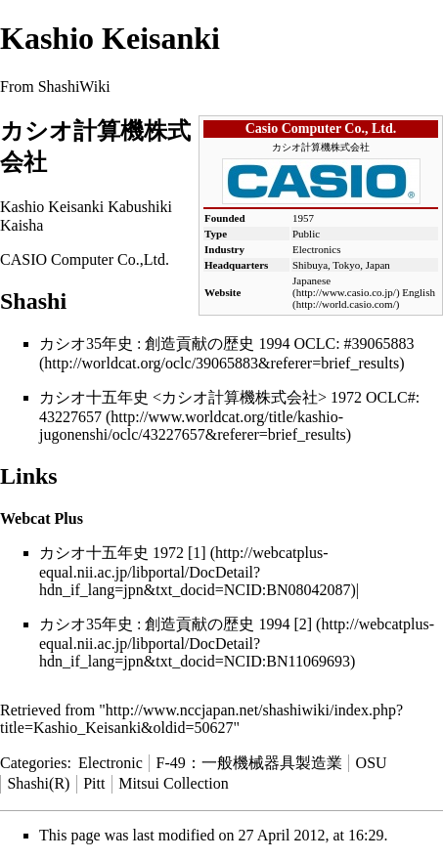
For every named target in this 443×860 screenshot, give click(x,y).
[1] (197, 552)
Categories (33, 762)
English (418, 292)
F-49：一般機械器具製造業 (249, 762)
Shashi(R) (38, 783)
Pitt (94, 783)
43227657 (70, 416)
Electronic (110, 762)
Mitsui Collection (173, 783)
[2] (302, 624)
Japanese (311, 280)
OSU (371, 762)
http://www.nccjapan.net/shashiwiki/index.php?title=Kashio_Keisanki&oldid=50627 (201, 719)
